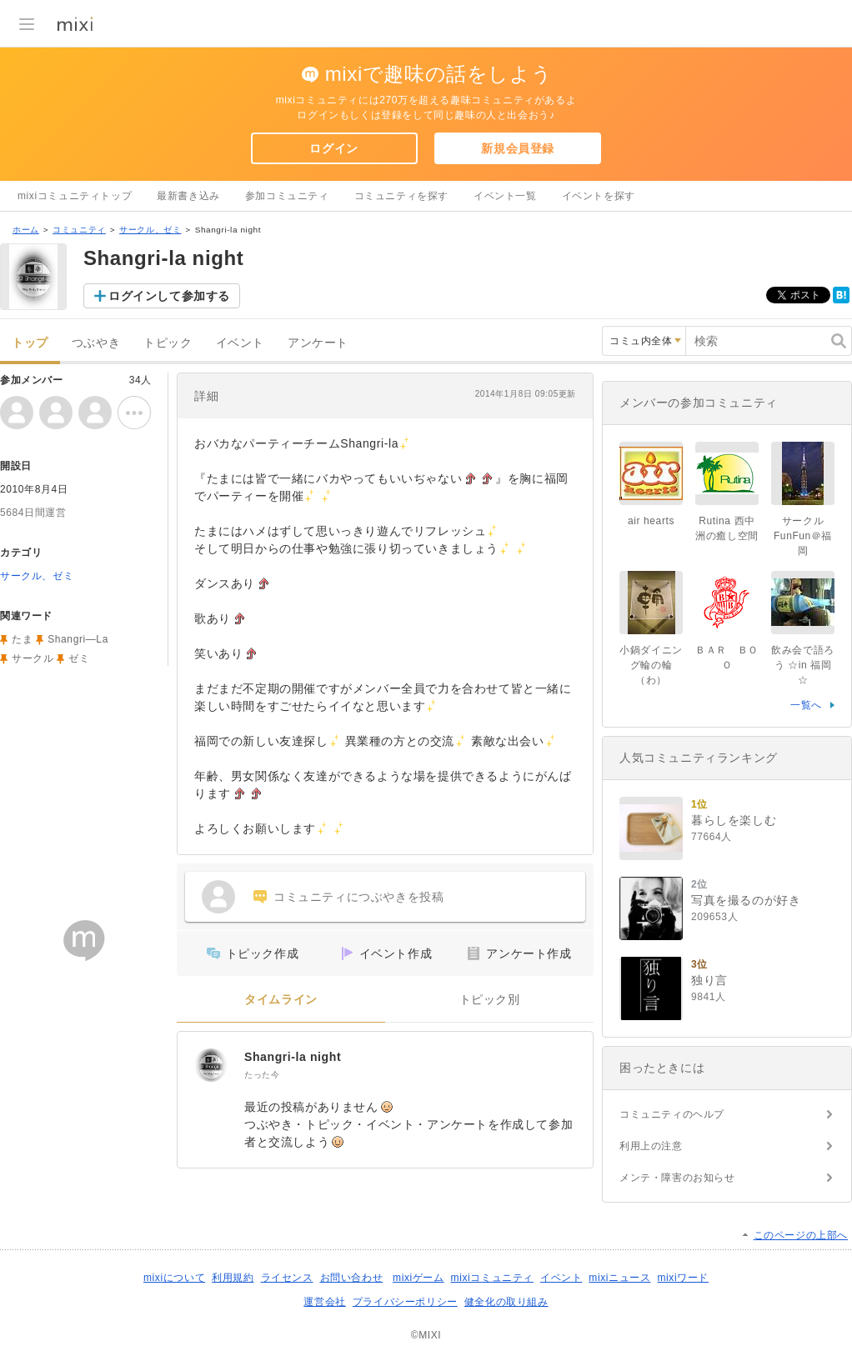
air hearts (651, 521)
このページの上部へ (801, 1235)
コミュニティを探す (401, 196)
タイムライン (281, 999)
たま (22, 639)
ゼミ (78, 658)
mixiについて (174, 1277)
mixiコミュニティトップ (75, 196)
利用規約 (232, 1277)
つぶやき (96, 343)
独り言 (709, 980)
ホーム (26, 229)
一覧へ (806, 705)
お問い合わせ (351, 1277)
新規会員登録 (517, 148)
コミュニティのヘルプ (671, 1114)
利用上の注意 (651, 1146)
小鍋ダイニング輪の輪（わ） (651, 665)
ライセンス (287, 1277)
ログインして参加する (169, 296)
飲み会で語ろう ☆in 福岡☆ (802, 665)
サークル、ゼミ (150, 229)
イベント (240, 343)
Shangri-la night (292, 1056)
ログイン (333, 148)
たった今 (261, 1074)
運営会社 (324, 1302)
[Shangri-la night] (211, 1065)
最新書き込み (188, 196)
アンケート (318, 343)
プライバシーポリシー (405, 1302)
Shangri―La (78, 639)
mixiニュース (619, 1277)
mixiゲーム (418, 1277)
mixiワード (683, 1277)
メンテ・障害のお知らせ (677, 1177)
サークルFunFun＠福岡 (803, 536)
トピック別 (489, 999)
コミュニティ (79, 229)
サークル (32, 658)
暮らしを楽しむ (733, 820)
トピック (167, 343)
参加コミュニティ (287, 196)
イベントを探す (598, 196)
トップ (30, 343)
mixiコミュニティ (492, 1277)
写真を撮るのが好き (745, 900)
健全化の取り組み (506, 1302)
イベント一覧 (505, 196)
